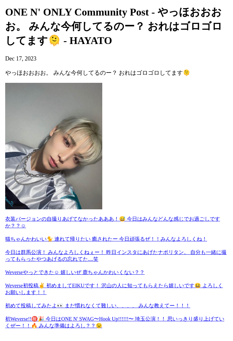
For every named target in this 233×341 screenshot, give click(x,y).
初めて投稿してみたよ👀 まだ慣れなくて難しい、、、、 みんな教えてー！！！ (97, 305)
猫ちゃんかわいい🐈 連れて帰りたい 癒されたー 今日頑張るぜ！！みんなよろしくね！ (106, 239)
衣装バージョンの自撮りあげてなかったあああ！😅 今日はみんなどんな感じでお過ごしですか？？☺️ (112, 222)
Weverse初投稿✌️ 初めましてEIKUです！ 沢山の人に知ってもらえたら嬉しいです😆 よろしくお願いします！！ (114, 289)
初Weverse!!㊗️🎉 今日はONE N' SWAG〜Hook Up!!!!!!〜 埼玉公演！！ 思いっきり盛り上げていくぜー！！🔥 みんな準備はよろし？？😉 (114, 322)
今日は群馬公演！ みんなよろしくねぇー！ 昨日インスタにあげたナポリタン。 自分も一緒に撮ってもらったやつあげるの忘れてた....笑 (116, 255)
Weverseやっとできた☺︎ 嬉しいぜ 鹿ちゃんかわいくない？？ (75, 272)
